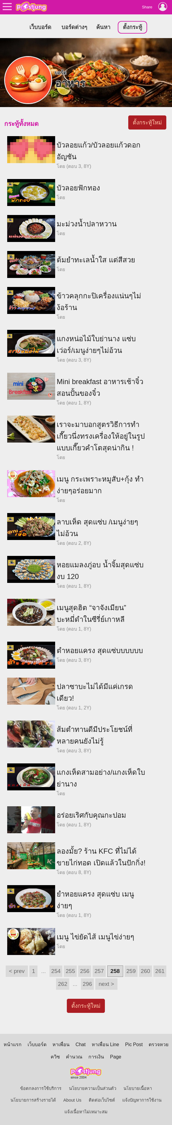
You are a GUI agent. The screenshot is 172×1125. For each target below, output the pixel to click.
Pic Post (134, 1044)
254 (56, 971)
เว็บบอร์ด (40, 27)
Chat (81, 1044)
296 (87, 984)
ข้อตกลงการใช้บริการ (40, 1088)
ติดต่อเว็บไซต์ (102, 1100)
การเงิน (96, 1056)
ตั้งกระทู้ (132, 27)
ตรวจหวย (158, 1044)
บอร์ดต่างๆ (74, 27)
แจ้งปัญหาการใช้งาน (142, 1100)
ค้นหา (103, 27)
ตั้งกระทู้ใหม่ (147, 122)
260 (145, 971)
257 (99, 971)
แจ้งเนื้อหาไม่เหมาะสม (86, 1111)
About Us (72, 1100)
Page (115, 1056)
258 (115, 971)
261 (160, 971)
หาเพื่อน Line (105, 1044)
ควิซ (55, 1056)
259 (131, 971)
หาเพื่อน (61, 1044)
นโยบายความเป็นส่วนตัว (92, 1088)
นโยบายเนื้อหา (137, 1088)
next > (106, 984)
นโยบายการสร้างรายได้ (33, 1100)
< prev (17, 971)
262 (62, 984)
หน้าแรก (13, 1044)
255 (70, 971)
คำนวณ (74, 1056)
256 (84, 971)
